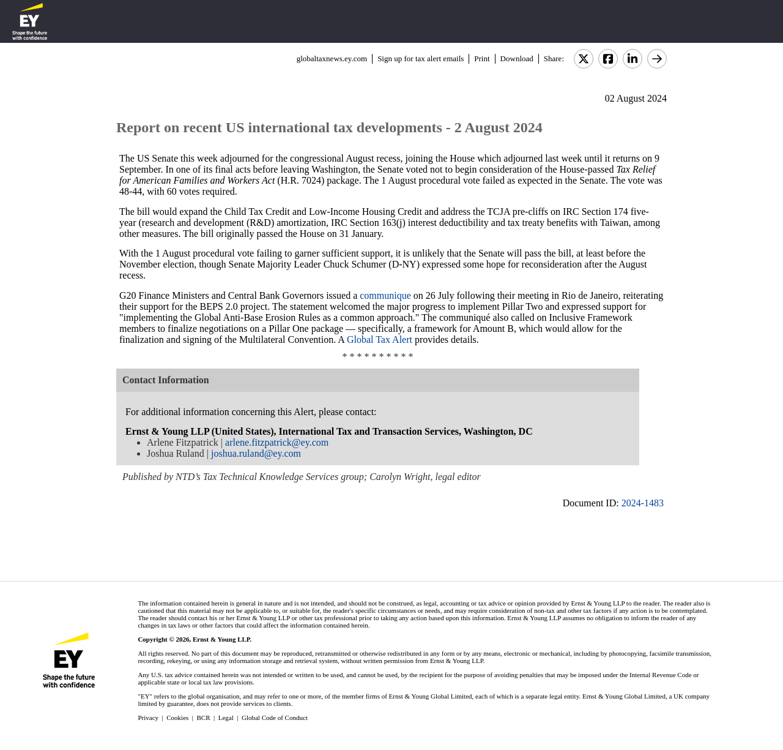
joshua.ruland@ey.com (256, 453)
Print (481, 58)
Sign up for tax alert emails (420, 58)
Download (516, 58)
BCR (203, 717)
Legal (226, 717)
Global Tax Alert (379, 339)
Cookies (177, 717)
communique (384, 295)
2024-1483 (643, 503)
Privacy (148, 717)
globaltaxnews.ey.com (332, 58)
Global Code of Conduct (275, 717)
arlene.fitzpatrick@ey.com (276, 442)
